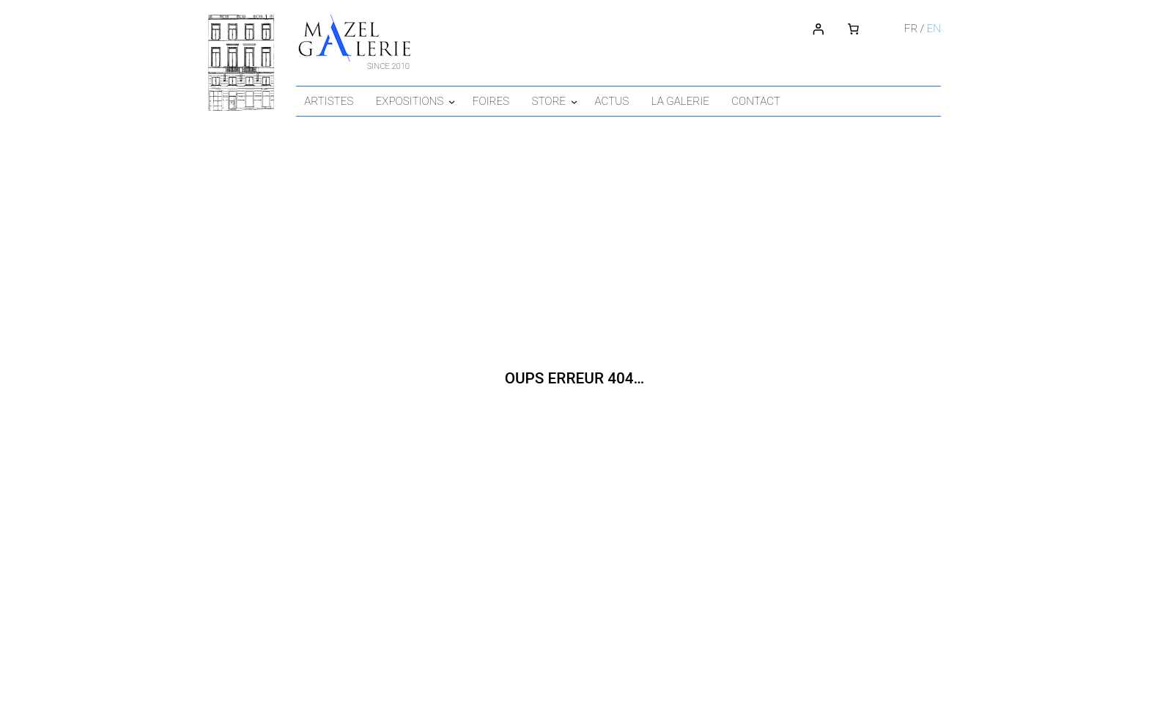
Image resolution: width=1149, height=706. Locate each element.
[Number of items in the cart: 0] (852, 29)
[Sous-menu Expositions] (465, 100)
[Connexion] (817, 29)
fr (910, 28)
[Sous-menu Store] (595, 100)
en (933, 28)
